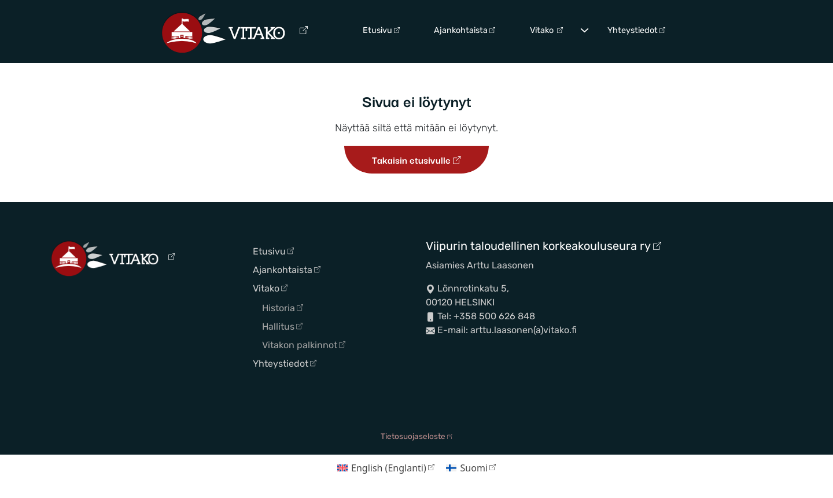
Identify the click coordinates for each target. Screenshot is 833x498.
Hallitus (282, 326)
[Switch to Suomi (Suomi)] (471, 467)
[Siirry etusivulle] (234, 31)
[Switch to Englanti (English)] (386, 467)
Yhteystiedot (636, 30)
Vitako (546, 30)
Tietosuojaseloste (416, 436)
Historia (282, 308)
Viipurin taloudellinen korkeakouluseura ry (543, 246)
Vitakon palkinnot (303, 345)
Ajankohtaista (464, 30)
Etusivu (381, 30)
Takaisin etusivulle (416, 159)
